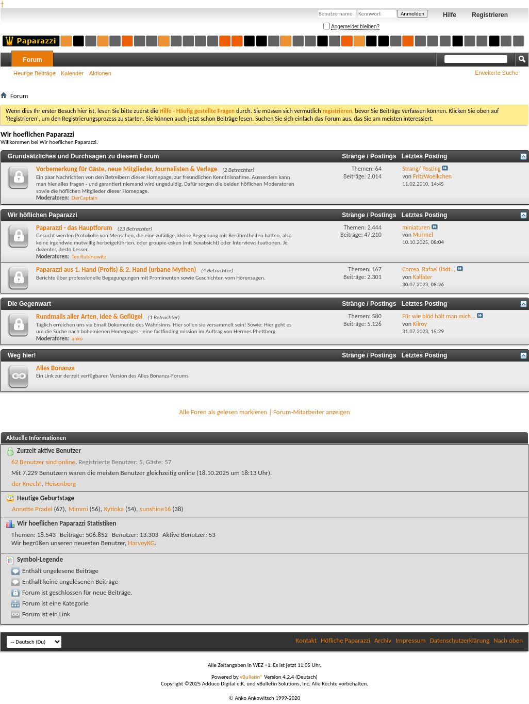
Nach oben (508, 640)
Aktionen (100, 73)
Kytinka (114, 509)
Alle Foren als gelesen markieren (223, 412)
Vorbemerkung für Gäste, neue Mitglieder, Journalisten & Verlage (126, 169)
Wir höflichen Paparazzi (42, 215)
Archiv (382, 640)
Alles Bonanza (55, 368)
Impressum (410, 640)
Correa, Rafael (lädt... (428, 269)
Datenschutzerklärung (460, 640)
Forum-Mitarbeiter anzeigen (311, 412)
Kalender (72, 73)
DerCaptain (84, 197)
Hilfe (449, 15)
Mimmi (78, 509)
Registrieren (490, 15)
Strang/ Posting (421, 168)
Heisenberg (60, 483)
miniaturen (416, 227)
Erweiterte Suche (496, 73)
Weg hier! (22, 355)
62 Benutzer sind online (43, 462)
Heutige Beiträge (34, 73)
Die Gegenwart (29, 303)
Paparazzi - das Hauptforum (74, 228)
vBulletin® (251, 677)
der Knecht (26, 483)
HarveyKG (141, 543)
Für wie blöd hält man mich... (438, 316)
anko (77, 338)
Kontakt (306, 640)
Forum (32, 59)
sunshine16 (155, 509)
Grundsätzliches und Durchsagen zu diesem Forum (83, 156)
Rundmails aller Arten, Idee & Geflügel (89, 316)
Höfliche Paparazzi (345, 640)
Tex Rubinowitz (89, 256)
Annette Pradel (32, 509)
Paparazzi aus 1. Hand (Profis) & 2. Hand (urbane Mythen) (116, 269)
